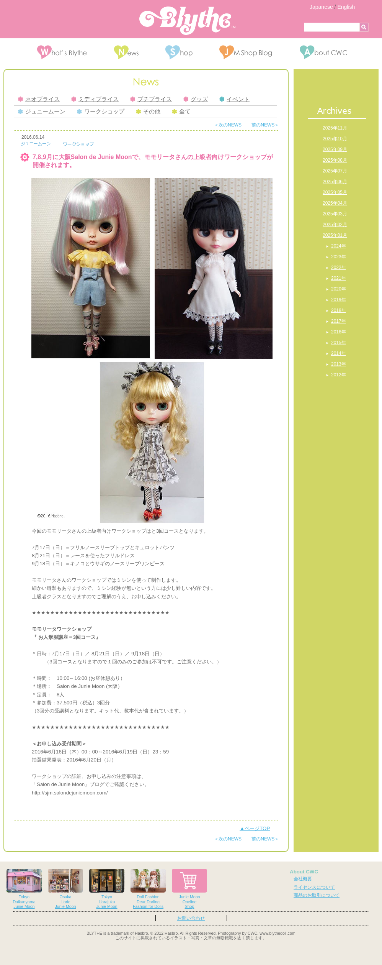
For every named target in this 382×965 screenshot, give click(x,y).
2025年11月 (335, 128)
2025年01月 (335, 235)
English (346, 7)
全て (181, 111)
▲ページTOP (255, 828)
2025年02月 (335, 224)
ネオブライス (39, 99)
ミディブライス (95, 99)
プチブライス (151, 99)
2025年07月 (335, 171)
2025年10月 (335, 138)
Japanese (321, 7)
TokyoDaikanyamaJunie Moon (24, 889)
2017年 (338, 321)
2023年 (338, 256)
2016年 (338, 332)
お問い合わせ (191, 918)
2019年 (338, 299)
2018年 (338, 310)
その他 (148, 111)
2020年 (338, 289)
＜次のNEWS (228, 125)
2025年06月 (335, 181)
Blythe (187, 21)
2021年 (338, 278)
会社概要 (303, 878)
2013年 (338, 364)
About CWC (304, 872)
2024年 (338, 246)
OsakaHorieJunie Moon (65, 889)
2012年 (338, 374)
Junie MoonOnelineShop (189, 889)
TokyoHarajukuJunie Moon (106, 889)
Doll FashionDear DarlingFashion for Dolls (148, 889)
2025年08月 (335, 160)
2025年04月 (335, 203)
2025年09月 (335, 149)
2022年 (338, 267)
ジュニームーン (41, 111)
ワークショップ (100, 111)
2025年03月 (335, 214)
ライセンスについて (314, 887)
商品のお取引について (317, 895)
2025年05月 (335, 192)
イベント (234, 99)
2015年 (338, 342)
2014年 (338, 353)
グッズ (195, 99)
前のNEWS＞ (265, 125)
